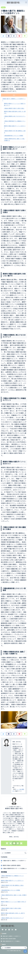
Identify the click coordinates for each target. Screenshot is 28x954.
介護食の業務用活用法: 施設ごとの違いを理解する (14, 139)
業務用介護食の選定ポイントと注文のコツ (14, 126)
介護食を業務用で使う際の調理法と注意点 (14, 131)
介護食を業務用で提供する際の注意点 (14, 108)
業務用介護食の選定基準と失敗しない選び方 (14, 112)
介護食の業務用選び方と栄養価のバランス (14, 122)
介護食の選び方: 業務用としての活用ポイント (14, 99)
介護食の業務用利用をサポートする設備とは (15, 868)
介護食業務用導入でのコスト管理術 (13, 135)
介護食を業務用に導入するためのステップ (14, 117)
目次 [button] (14, 95)
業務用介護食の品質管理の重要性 (12, 865)
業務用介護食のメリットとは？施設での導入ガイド (14, 104)
